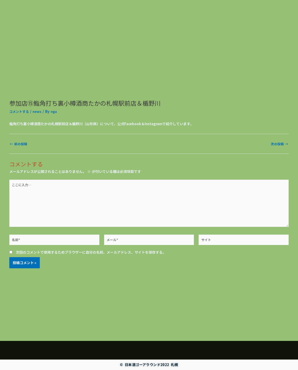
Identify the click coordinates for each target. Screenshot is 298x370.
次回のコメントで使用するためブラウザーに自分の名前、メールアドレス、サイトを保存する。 (91, 300)
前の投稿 (19, 186)
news (38, 153)
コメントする (19, 153)
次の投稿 (279, 186)
